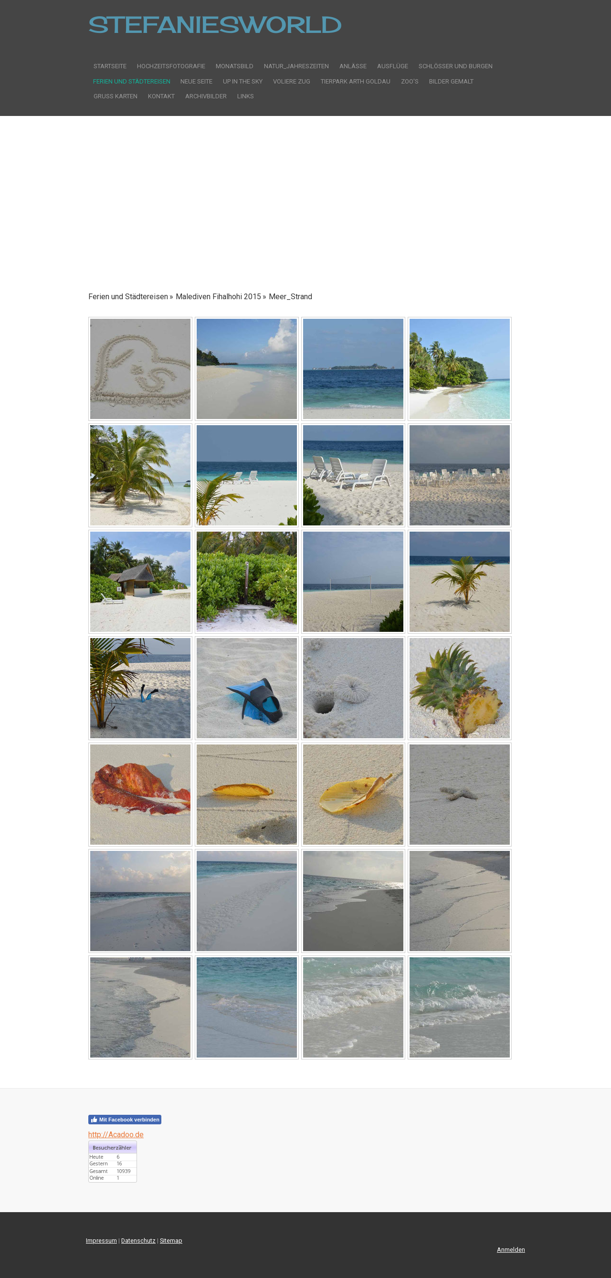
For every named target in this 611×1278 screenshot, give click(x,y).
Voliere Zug (291, 81)
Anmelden (511, 1249)
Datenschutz (138, 1240)
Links (245, 96)
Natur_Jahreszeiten (296, 66)
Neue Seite (196, 81)
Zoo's (410, 81)
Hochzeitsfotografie (171, 66)
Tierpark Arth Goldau (355, 81)
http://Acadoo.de (116, 1134)
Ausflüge (392, 66)
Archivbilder (206, 96)
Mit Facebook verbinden (124, 1119)
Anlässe (353, 66)
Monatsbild (234, 66)
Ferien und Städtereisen (131, 81)
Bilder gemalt (451, 81)
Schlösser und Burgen (456, 66)
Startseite (110, 66)
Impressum (101, 1240)
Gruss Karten (115, 96)
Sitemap (171, 1240)
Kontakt (161, 96)
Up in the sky (243, 81)
